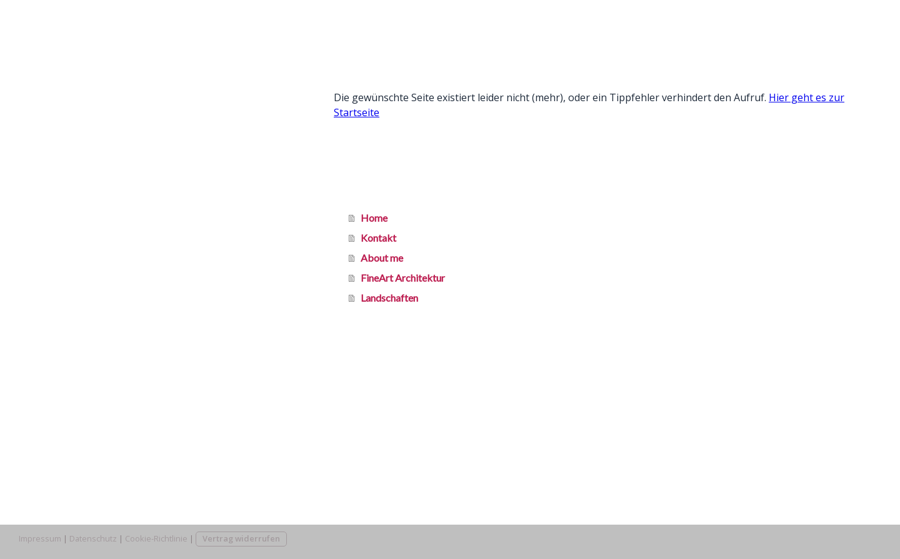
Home (44, 82)
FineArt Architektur (73, 165)
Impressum (40, 538)
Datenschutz (93, 538)
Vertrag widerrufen (241, 538)
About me (52, 137)
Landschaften (60, 192)
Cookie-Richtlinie (156, 538)
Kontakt (49, 110)
